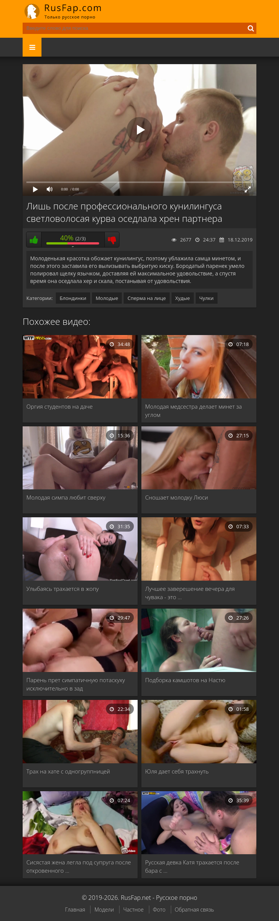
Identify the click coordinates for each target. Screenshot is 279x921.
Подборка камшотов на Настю (185, 680)
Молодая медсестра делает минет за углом (193, 410)
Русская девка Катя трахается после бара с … (192, 866)
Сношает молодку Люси (176, 497)
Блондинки (73, 298)
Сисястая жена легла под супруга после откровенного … (78, 866)
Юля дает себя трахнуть (177, 771)
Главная (75, 909)
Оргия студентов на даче (59, 406)
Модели (104, 909)
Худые (182, 298)
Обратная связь (194, 909)
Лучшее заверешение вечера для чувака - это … (190, 593)
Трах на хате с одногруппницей (68, 771)
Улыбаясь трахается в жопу (62, 588)
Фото (159, 909)
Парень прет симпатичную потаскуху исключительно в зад (75, 684)
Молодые (107, 298)
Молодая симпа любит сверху (65, 497)
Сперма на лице (146, 298)
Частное (133, 909)
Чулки (206, 298)
